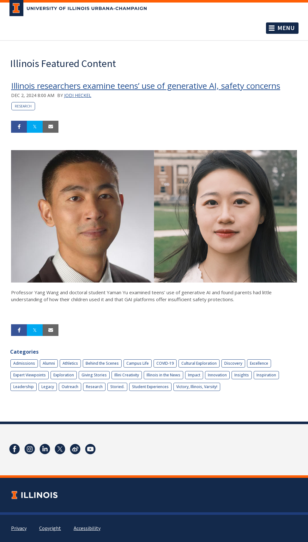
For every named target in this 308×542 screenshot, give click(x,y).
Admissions (24, 363)
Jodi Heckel (77, 95)
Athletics (70, 363)
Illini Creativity (126, 375)
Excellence (259, 363)
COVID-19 (165, 363)
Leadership (23, 386)
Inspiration (266, 375)
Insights (241, 375)
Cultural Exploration (199, 363)
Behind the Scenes (102, 363)
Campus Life (137, 363)
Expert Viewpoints (29, 375)
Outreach (70, 386)
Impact (194, 375)
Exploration (63, 375)
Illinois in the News (163, 375)
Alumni (49, 363)
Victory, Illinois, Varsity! (196, 386)
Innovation (217, 375)
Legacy (47, 386)
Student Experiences (150, 386)
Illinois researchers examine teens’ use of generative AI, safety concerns (145, 85)
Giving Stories (94, 375)
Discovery (233, 363)
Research (23, 106)
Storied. (117, 386)
